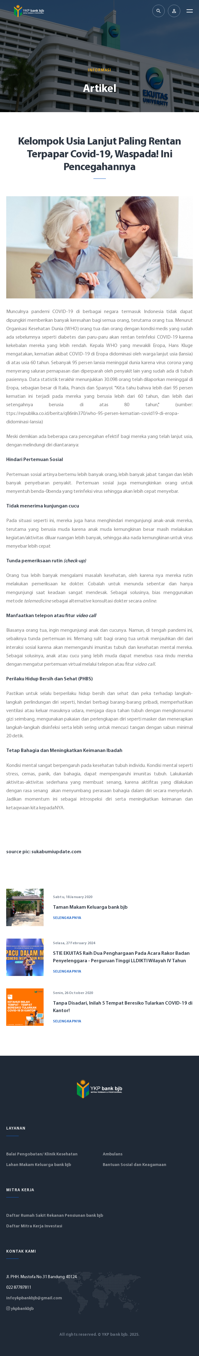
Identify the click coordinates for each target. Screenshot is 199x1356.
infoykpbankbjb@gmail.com (34, 1298)
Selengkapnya (67, 918)
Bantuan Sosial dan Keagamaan (134, 1165)
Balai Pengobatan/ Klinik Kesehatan (42, 1154)
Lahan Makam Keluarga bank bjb (38, 1165)
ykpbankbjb (20, 1308)
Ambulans (112, 1154)
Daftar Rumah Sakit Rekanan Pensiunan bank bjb (54, 1215)
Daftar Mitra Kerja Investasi (34, 1226)
